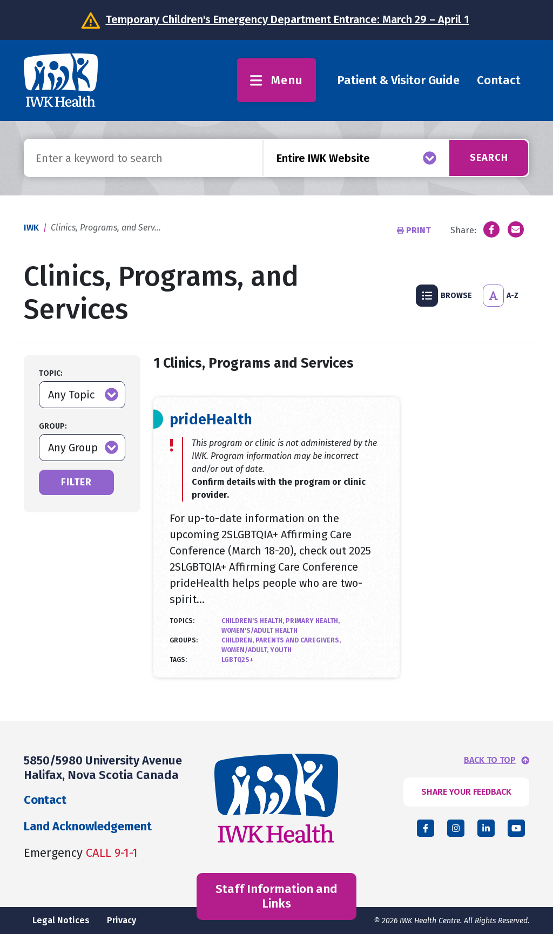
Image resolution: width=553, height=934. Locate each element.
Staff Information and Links (276, 896)
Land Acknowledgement (88, 826)
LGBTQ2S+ (237, 660)
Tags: (178, 660)
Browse (444, 296)
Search (489, 158)
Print (415, 230)
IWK (31, 227)
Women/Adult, (245, 650)
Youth (281, 650)
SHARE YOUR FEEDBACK (466, 792)
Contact (499, 80)
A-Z (500, 296)
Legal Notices (61, 920)
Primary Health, (313, 621)
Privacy (121, 920)
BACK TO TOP (490, 760)
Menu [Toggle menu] (276, 80)
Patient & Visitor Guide (398, 80)
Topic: (51, 373)
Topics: (182, 621)
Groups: (184, 640)
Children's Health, (253, 621)
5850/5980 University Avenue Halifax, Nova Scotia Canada (103, 767)
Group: (53, 426)
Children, (238, 640)
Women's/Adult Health (259, 630)
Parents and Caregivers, (298, 640)
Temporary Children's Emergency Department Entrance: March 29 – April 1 (287, 19)
